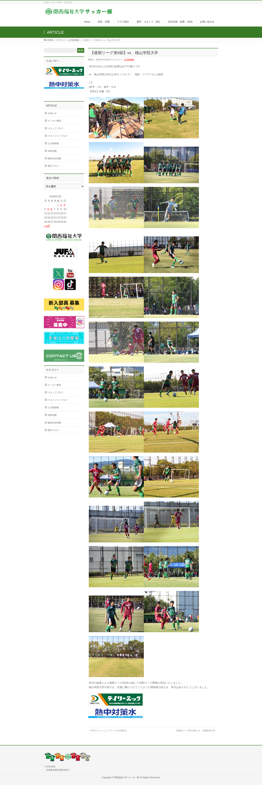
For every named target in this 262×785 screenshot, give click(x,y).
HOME (50, 40)
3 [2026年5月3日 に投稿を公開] (64, 204)
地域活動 (52, 151)
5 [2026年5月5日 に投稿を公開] (48, 209)
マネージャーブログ (58, 136)
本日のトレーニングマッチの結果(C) (107, 730)
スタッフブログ (55, 128)
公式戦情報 (73, 40)
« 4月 (47, 225)
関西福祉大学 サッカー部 (127, 777)
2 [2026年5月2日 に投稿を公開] (61, 204)
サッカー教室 (54, 120)
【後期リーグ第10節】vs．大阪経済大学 (196, 730)
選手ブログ (53, 166)
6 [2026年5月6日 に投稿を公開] (51, 209)
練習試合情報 (54, 158)
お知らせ (52, 113)
